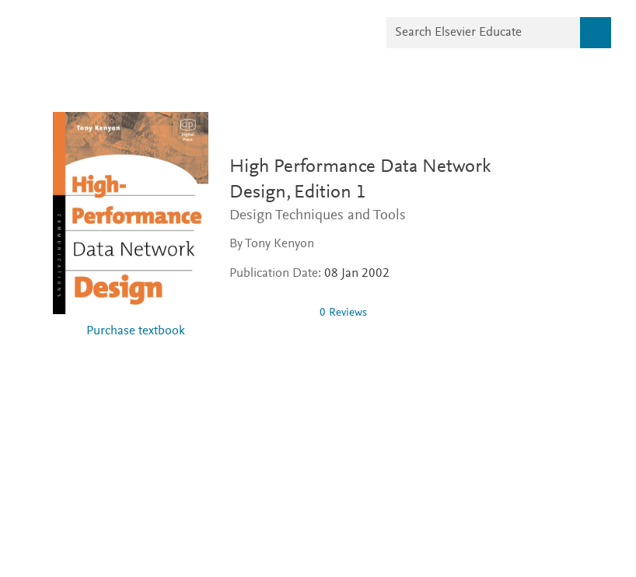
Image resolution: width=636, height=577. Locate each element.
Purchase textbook (135, 331)
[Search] (595, 32)
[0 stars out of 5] (268, 312)
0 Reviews (343, 313)
